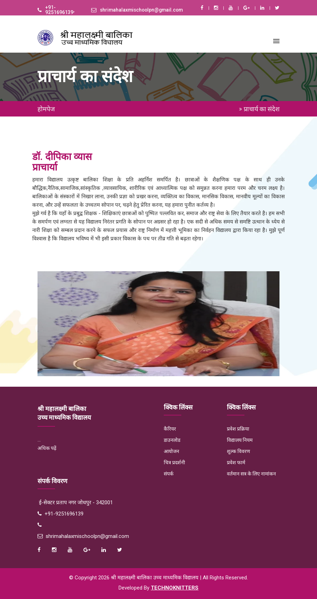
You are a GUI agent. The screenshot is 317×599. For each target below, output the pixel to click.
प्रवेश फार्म (236, 462)
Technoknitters (174, 588)
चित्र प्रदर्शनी (174, 462)
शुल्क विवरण (238, 451)
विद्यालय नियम (239, 440)
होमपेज (46, 109)
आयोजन (171, 451)
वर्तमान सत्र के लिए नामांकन (251, 474)
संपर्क (169, 474)
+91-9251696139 (59, 10)
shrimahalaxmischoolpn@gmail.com (143, 10)
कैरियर (170, 429)
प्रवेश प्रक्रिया (238, 429)
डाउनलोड (172, 440)
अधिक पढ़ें (47, 448)
